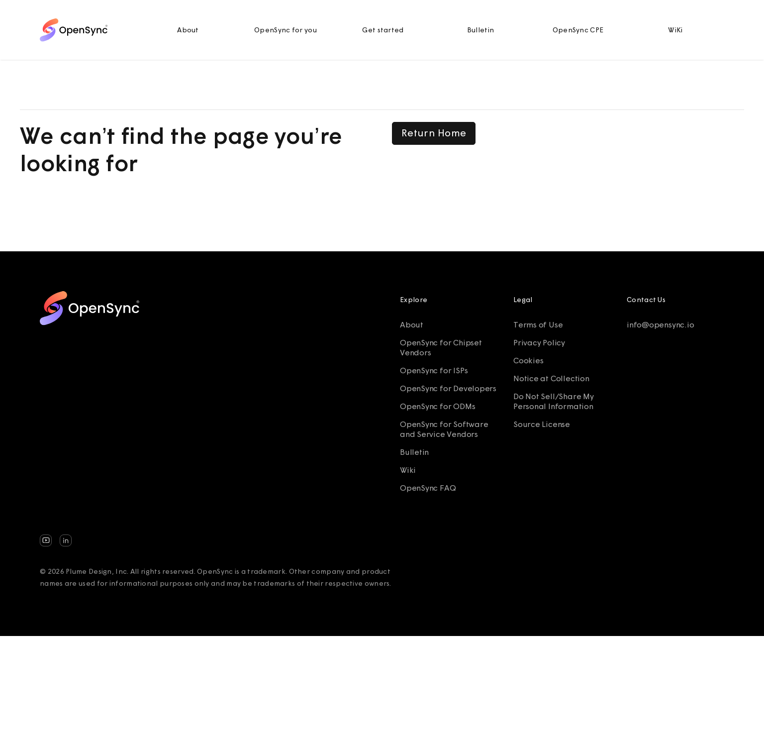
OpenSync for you (285, 29)
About (188, 29)
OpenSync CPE (578, 29)
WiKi (675, 29)
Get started (382, 29)
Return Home (433, 132)
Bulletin (480, 29)
